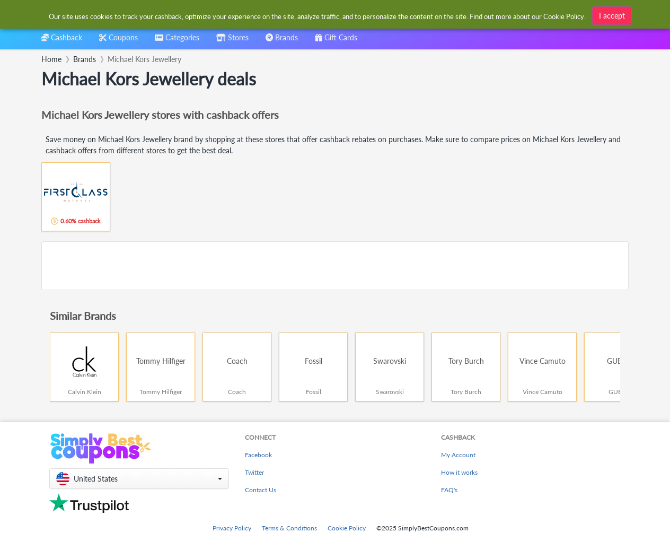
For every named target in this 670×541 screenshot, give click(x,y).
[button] (139, 478)
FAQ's (449, 490)
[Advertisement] (335, 266)
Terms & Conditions (289, 528)
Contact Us (260, 490)
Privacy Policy (232, 528)
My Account (458, 455)
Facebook (258, 455)
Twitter (254, 472)
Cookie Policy (347, 528)
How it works (459, 472)
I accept (612, 14)
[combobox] (177, 41)
